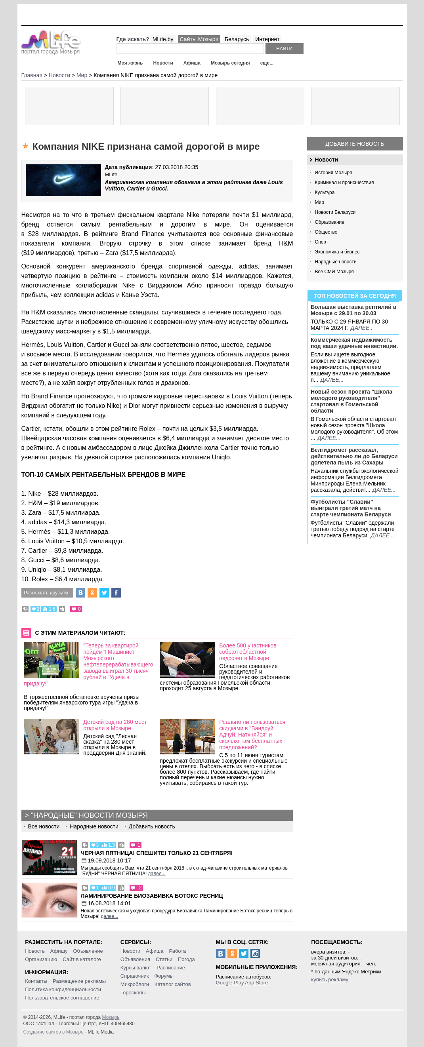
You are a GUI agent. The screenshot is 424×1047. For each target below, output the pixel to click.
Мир (319, 202)
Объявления (135, 959)
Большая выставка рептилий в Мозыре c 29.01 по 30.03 (353, 310)
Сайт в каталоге (82, 959)
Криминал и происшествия (344, 182)
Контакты (36, 981)
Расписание (171, 968)
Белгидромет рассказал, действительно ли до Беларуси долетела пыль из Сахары (354, 456)
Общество (326, 232)
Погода (186, 959)
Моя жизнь (130, 63)
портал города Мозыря (51, 49)
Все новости (44, 826)
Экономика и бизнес (337, 252)
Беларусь (237, 39)
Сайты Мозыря (199, 39)
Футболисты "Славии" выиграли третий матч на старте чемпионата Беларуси (351, 508)
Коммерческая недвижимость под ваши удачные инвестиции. (354, 343)
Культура (325, 192)
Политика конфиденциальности (63, 989)
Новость (35, 951)
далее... (362, 328)
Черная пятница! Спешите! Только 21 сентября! (157, 853)
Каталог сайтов (173, 984)
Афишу (59, 951)
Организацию (41, 959)
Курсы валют (135, 968)
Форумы (164, 976)
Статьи (164, 959)
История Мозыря (333, 172)
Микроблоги (134, 984)
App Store (256, 983)
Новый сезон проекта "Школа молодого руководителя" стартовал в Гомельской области (351, 401)
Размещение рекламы (79, 981)
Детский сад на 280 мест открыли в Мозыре (115, 725)
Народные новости (336, 262)
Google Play (230, 983)
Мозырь (111, 1017)
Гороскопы (133, 993)
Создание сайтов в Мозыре (53, 1032)
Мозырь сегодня (230, 63)
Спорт (322, 242)
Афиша (192, 63)
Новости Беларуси (335, 212)
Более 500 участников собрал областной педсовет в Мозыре (247, 651)
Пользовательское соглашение (62, 998)
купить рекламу (329, 979)
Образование (329, 222)
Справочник (134, 976)
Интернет (267, 39)
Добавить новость (355, 144)
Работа (177, 951)
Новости (163, 63)
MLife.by (163, 39)
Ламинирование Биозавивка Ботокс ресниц (152, 896)
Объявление (88, 951)
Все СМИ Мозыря (334, 271)
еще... (266, 63)
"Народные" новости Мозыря (89, 815)
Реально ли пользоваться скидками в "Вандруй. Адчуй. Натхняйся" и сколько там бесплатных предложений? (252, 734)
